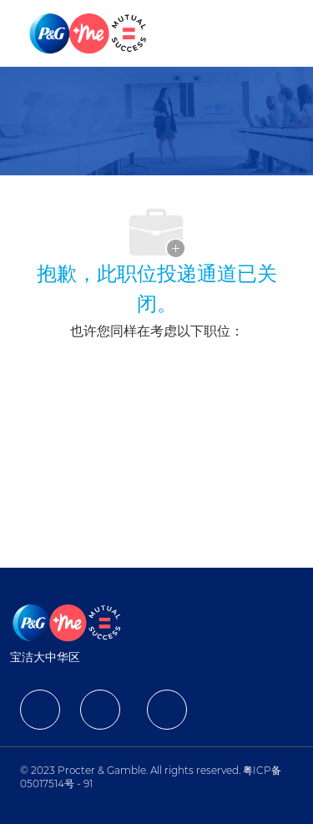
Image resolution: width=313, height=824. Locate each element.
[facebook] (40, 710)
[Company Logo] (89, 32)
